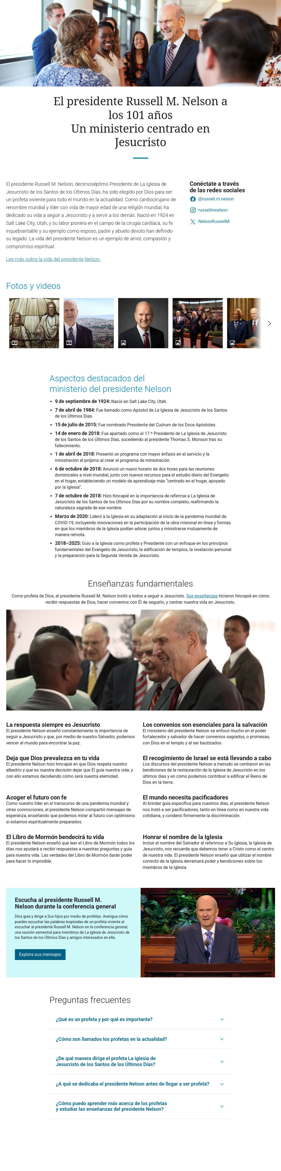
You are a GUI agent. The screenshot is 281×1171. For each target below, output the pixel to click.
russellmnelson (213, 210)
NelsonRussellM (214, 221)
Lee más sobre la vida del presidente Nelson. (53, 259)
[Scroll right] (269, 323)
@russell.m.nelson (216, 198)
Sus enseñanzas (202, 596)
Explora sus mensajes (40, 954)
